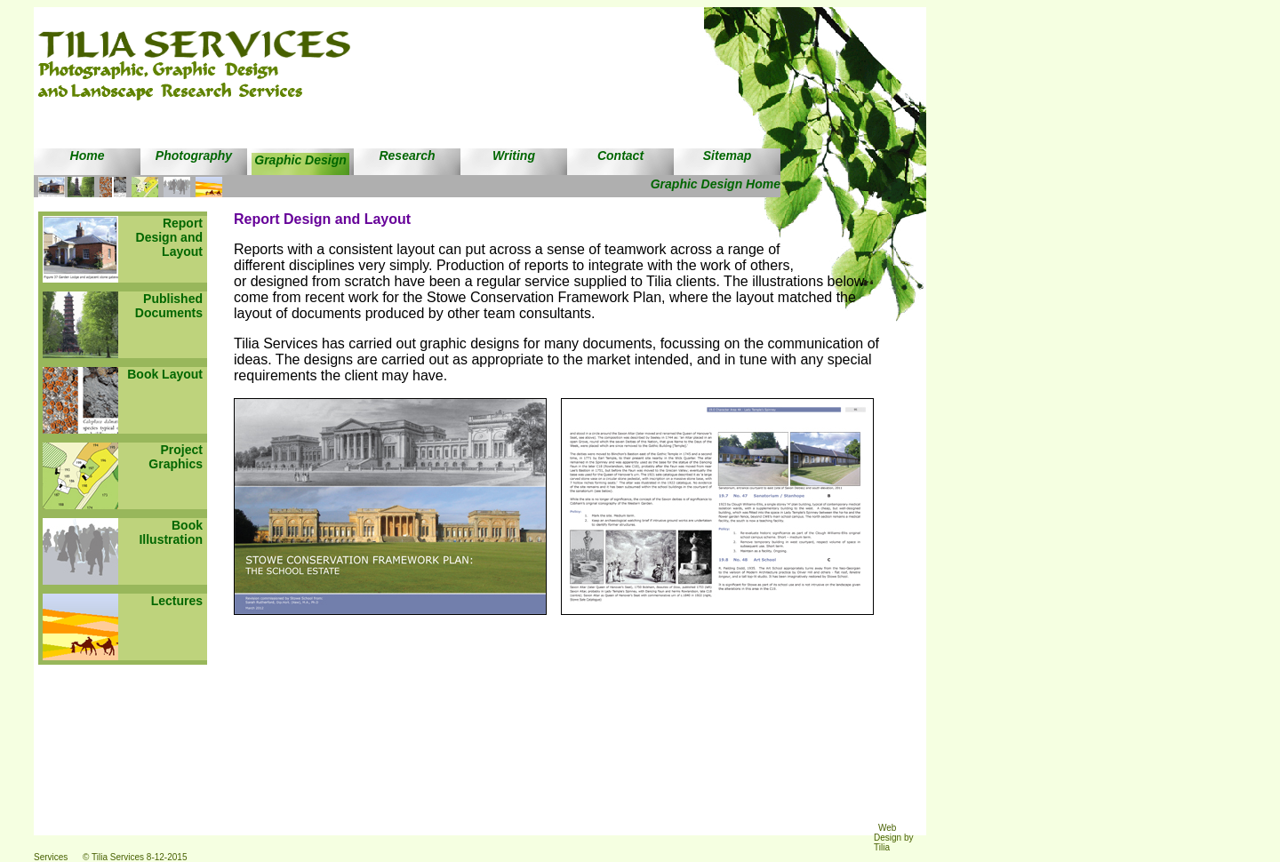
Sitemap (727, 155)
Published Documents (169, 305)
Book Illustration (171, 532)
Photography (194, 155)
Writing (513, 155)
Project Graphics (175, 457)
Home (87, 155)
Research (407, 155)
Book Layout (165, 374)
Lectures (177, 601)
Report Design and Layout (169, 237)
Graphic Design (300, 160)
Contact (620, 155)
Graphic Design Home (715, 184)
